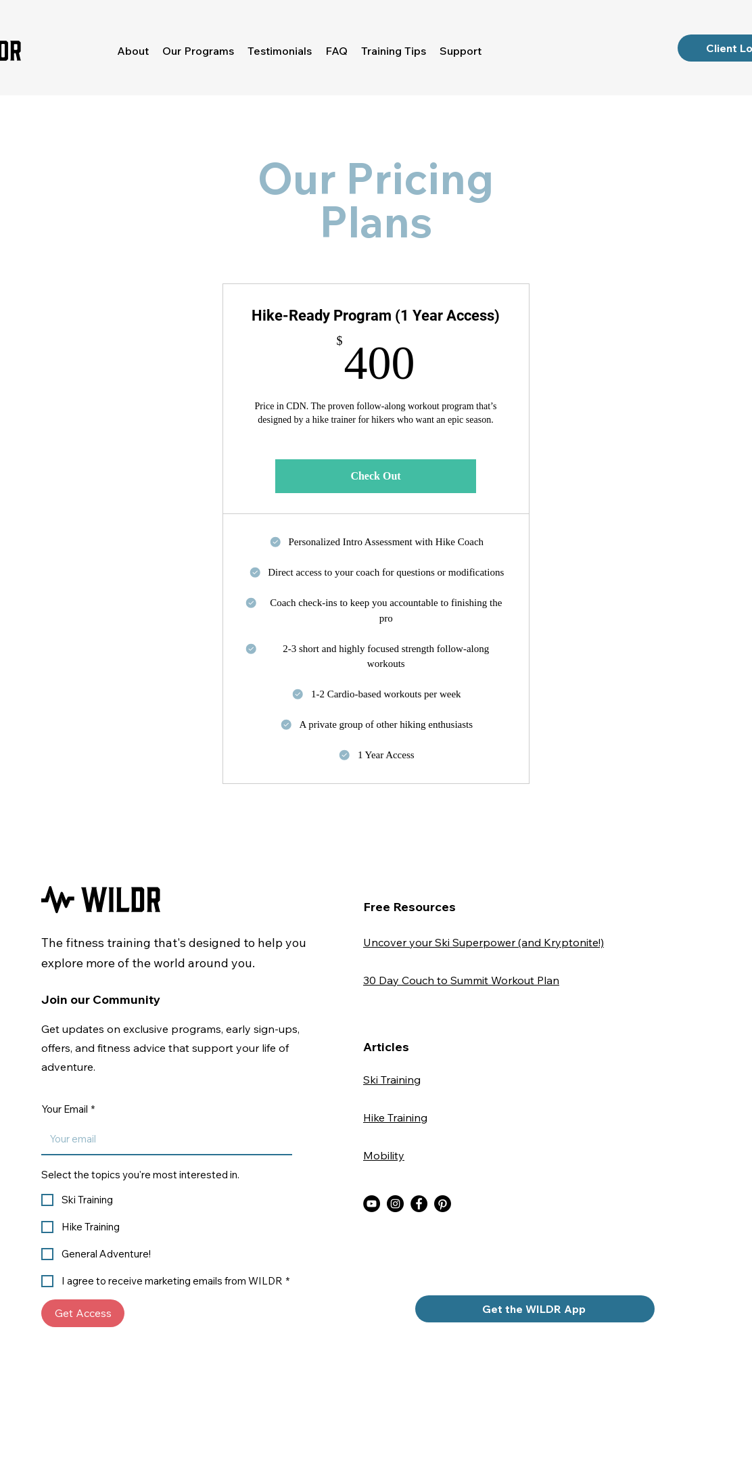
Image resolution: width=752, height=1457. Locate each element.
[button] (198, 51)
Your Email (68, 1109)
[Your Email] (162, 1139)
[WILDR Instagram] (395, 1203)
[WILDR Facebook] (418, 1203)
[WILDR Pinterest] (442, 1203)
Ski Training (392, 1079)
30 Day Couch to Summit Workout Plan (461, 980)
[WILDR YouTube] (371, 1203)
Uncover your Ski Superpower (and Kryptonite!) (483, 942)
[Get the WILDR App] (535, 1308)
